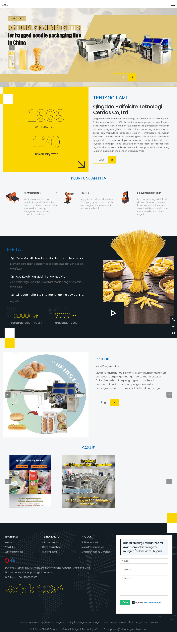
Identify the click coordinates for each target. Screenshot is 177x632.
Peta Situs (10, 547)
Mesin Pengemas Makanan (96, 551)
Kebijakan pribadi (14, 551)
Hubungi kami (49, 551)
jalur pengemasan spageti (86, 622)
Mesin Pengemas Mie (93, 547)
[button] (12, 47)
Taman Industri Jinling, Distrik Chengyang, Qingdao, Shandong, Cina (53, 567)
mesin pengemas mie (114, 622)
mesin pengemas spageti (32, 622)
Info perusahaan (51, 542)
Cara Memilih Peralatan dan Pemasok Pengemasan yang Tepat (50, 258)
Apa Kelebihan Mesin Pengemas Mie (40, 277)
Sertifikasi (10, 542)
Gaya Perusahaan (52, 547)
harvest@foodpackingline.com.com (33, 572)
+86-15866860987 (27, 577)
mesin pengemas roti (59, 622)
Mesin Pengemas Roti (107, 366)
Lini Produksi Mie (90, 542)
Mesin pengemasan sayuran (143, 622)
